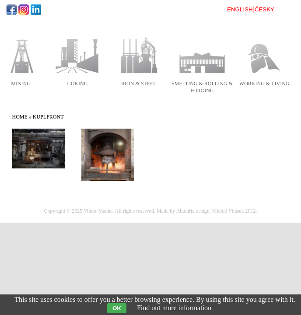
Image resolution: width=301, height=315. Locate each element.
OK (116, 308)
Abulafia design (193, 211)
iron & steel (139, 83)
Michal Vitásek (228, 211)
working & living (264, 83)
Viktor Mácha (98, 211)
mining (21, 83)
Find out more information (174, 308)
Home (20, 117)
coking (77, 83)
